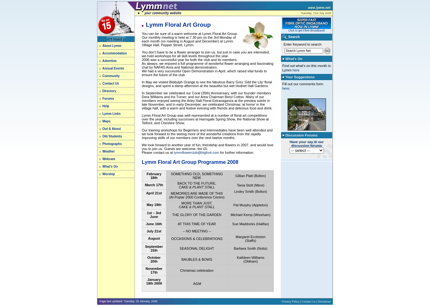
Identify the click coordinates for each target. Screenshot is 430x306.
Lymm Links (111, 113)
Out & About (111, 129)
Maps (106, 121)
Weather (108, 151)
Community (111, 76)
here (296, 70)
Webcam (108, 159)
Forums (108, 98)
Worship (108, 174)
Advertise (109, 61)
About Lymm (110, 45)
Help (105, 106)
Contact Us (110, 83)
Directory (109, 91)
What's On (110, 166)
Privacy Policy (290, 301)
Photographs (112, 144)
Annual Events (113, 68)
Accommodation (114, 53)
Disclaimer (324, 301)
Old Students (112, 136)
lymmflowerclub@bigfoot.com (196, 152)
